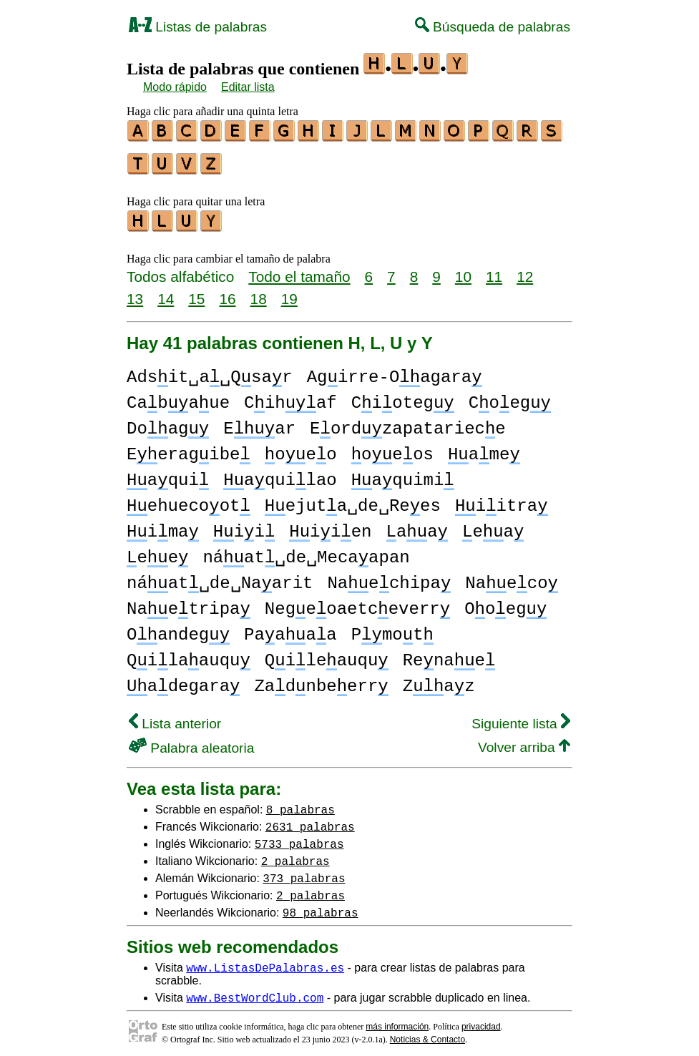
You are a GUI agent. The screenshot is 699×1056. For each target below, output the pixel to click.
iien (330, 525)
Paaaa (290, 628)
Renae (449, 654)
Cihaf (290, 397)
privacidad (481, 1020)
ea (493, 525)
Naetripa (188, 603)
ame (484, 448)
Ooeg (505, 603)
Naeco (511, 577)
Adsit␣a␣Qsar (210, 371)
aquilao (279, 474)
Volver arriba (524, 740)
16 (227, 292)
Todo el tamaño (299, 270)
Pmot (392, 628)
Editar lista (248, 87)
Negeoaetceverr (357, 603)
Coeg (510, 397)
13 (135, 292)
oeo (301, 448)
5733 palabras (299, 837)
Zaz (439, 680)
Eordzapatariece (408, 422)
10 (463, 270)
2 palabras (295, 854)
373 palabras (304, 871)
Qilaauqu (188, 654)
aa (417, 525)
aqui (168, 474)
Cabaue (178, 397)
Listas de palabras (198, 26)
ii (244, 525)
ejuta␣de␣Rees (353, 500)
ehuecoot (188, 500)
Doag (168, 422)
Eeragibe (188, 448)
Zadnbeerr (321, 680)
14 (165, 292)
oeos (392, 448)
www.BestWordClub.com (254, 991)
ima (163, 525)
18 (258, 292)
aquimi (402, 474)
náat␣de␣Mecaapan (305, 551)
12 (525, 270)
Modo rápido (175, 87)
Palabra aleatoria (191, 741)
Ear (259, 422)
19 (289, 292)
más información (397, 1020)
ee (157, 551)
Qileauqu (326, 654)
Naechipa (389, 577)
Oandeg (178, 628)
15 (196, 292)
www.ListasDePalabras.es (265, 961)
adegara (183, 680)
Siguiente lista (520, 717)
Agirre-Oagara (394, 371)
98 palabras (320, 906)
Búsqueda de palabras (492, 26)
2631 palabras (310, 820)
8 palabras (300, 803)
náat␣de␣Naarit (220, 577)
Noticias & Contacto (427, 1033)
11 (494, 270)
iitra (501, 500)
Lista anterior (175, 717)
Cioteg (402, 397)
